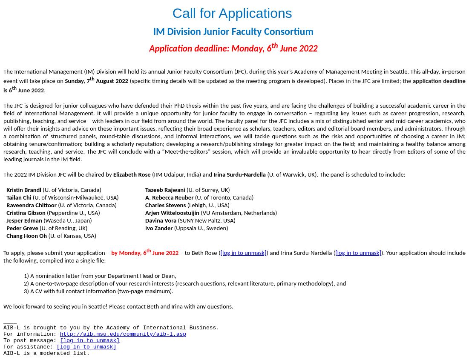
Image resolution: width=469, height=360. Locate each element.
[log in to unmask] (244, 253)
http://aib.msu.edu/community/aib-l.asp (123, 334)
